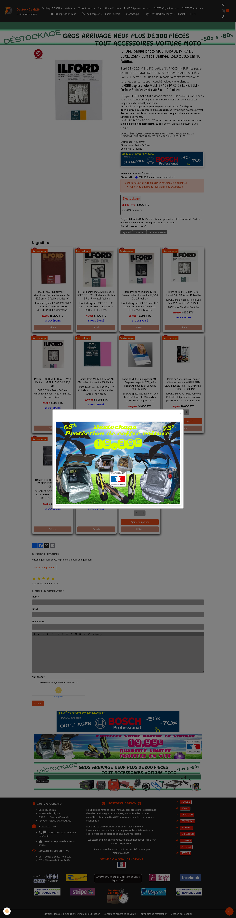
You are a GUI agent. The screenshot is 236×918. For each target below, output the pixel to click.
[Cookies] (7, 911)
